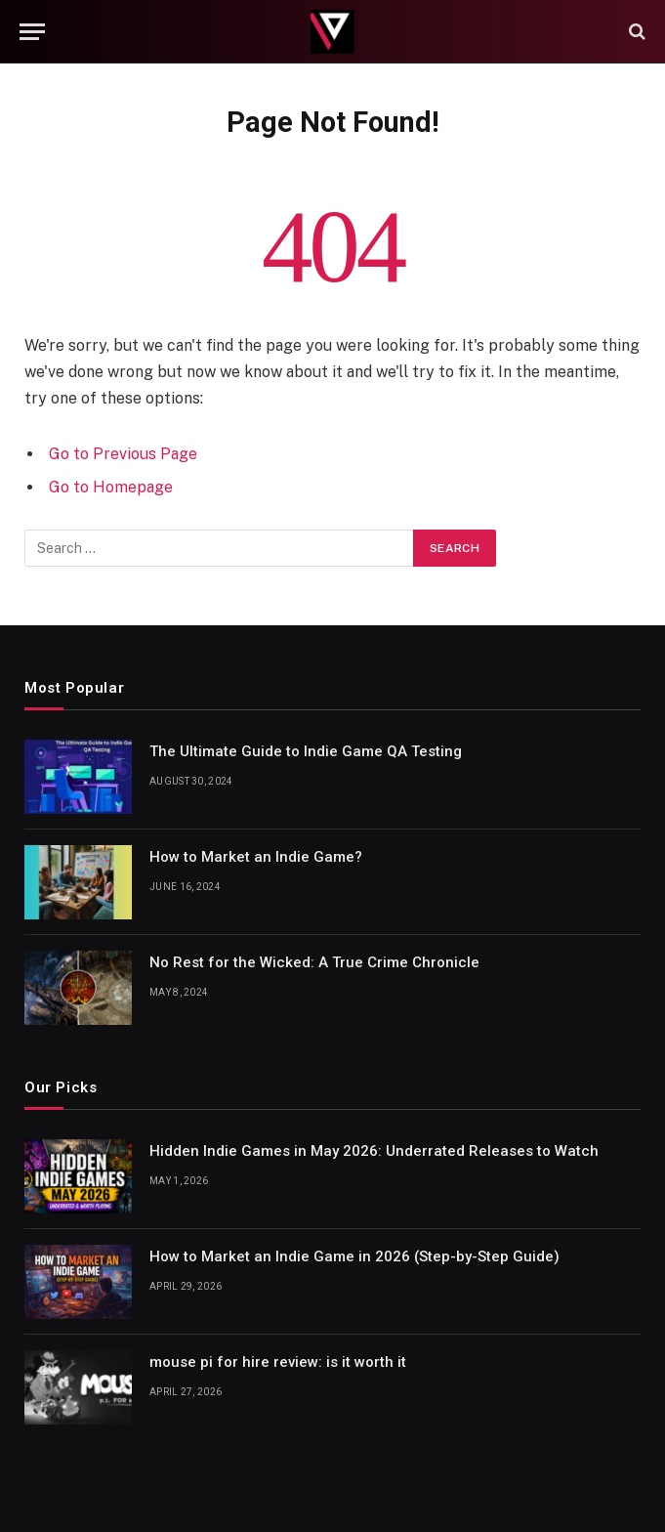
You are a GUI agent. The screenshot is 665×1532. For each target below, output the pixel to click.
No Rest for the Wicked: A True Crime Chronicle (314, 962)
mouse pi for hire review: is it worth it (277, 1362)
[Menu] (32, 32)
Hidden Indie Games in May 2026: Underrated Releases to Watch (374, 1151)
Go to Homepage (111, 487)
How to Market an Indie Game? (255, 857)
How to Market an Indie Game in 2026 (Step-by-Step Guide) (354, 1256)
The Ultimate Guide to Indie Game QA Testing (305, 751)
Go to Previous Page (123, 454)
